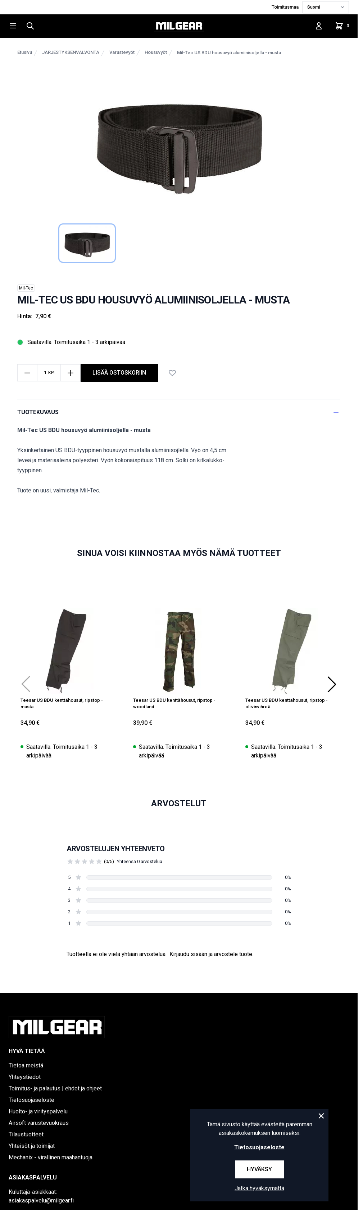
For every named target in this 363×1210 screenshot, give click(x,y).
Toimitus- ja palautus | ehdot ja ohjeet (55, 1088)
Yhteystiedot (25, 1077)
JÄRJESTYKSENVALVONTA (70, 52)
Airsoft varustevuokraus (39, 1122)
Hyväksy (259, 1169)
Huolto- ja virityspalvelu (38, 1111)
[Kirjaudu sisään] (319, 26)
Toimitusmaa (286, 7)
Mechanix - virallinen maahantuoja (50, 1157)
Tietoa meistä (26, 1065)
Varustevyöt (122, 52)
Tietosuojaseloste (31, 1100)
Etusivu (24, 52)
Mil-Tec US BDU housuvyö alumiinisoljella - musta (229, 52)
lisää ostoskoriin (119, 372)
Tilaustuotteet (26, 1134)
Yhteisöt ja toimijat (32, 1145)
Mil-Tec (26, 288)
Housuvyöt (156, 52)
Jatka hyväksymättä (259, 1188)
